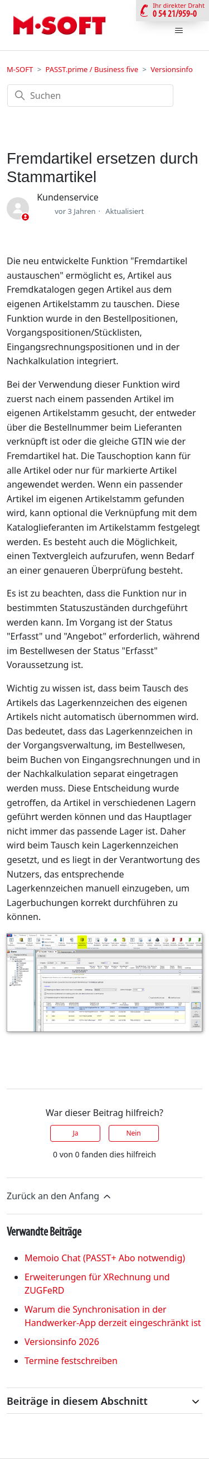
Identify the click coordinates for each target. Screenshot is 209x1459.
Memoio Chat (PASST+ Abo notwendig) (105, 1258)
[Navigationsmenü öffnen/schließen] (178, 31)
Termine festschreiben (71, 1361)
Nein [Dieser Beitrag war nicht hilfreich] (133, 1133)
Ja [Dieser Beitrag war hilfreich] (75, 1133)
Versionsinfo (171, 69)
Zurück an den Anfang (60, 1196)
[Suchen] (90, 95)
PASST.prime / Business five (91, 69)
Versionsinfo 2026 (62, 1342)
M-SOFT (20, 69)
